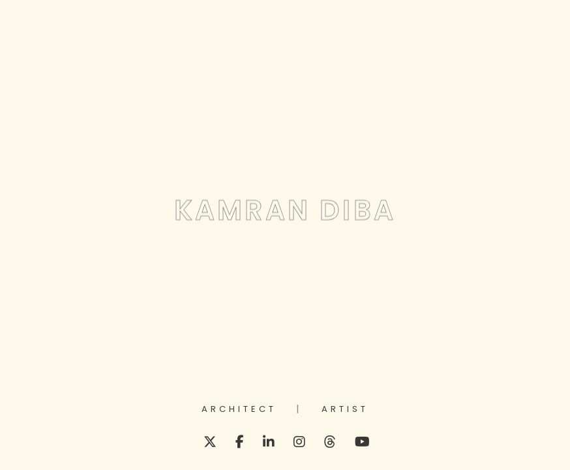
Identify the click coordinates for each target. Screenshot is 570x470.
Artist (345, 410)
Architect (239, 410)
